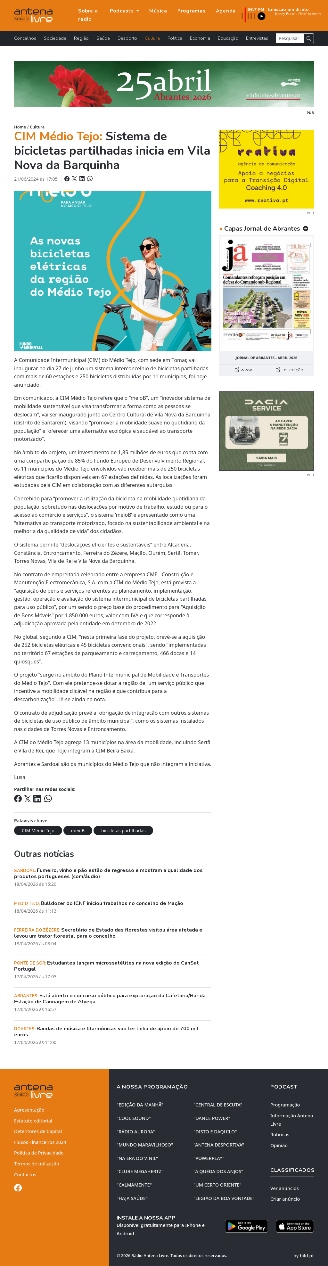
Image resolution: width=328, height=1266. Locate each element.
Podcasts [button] (122, 11)
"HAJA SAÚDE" (132, 1198)
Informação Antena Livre (291, 1120)
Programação (285, 1105)
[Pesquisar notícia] (290, 38)
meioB (78, 830)
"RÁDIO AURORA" (136, 1132)
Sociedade (55, 38)
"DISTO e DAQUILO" (215, 1132)
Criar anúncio (285, 1199)
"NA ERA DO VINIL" (137, 1158)
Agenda (226, 11)
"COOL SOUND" (134, 1118)
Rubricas (279, 1134)
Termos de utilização (36, 1164)
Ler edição (289, 369)
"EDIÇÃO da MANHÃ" (140, 1105)
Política (175, 38)
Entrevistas (257, 38)
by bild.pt (303, 1256)
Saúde (103, 38)
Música (158, 11)
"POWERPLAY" (208, 1158)
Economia (200, 38)
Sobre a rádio (88, 15)
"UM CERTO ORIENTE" (217, 1185)
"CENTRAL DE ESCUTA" (217, 1105)
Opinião (279, 1145)
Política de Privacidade (39, 1153)
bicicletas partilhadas (123, 830)
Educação (228, 38)
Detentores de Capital (38, 1131)
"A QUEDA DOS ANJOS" (218, 1171)
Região (81, 38)
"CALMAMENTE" (134, 1185)
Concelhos (25, 38)
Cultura (152, 38)
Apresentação (29, 1110)
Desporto (127, 38)
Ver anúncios (284, 1188)
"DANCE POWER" (211, 1118)
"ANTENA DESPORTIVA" (218, 1145)
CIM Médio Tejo (38, 830)
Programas (191, 11)
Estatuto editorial (33, 1121)
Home (20, 127)
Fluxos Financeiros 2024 (40, 1142)
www (243, 369)
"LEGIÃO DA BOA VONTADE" (224, 1198)
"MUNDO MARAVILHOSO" (145, 1145)
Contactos (25, 1174)
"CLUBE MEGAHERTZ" (140, 1171)
